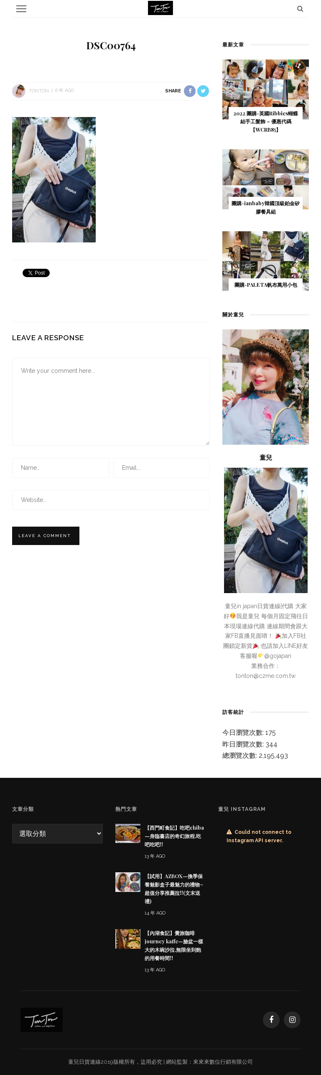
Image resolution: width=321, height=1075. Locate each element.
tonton (39, 90)
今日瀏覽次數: (243, 732)
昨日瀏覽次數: (243, 744)
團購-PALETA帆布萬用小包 (265, 284)
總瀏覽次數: (240, 755)
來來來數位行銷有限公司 (223, 1062)
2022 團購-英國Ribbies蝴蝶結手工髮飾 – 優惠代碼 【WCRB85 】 (265, 121)
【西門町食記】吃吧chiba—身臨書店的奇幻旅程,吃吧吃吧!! (174, 836)
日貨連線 (90, 1062)
